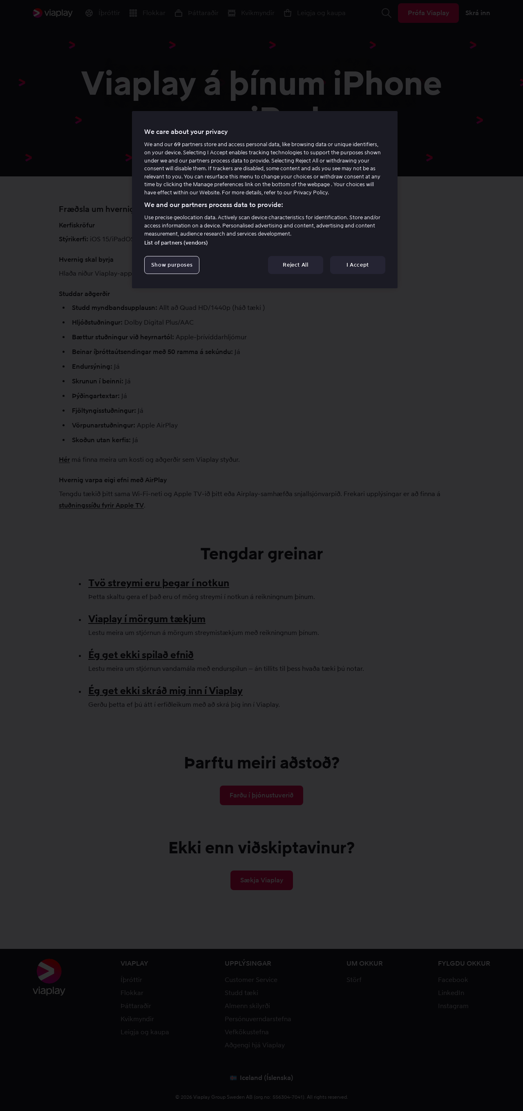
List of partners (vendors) (176, 243)
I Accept (357, 265)
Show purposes (171, 265)
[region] (265, 199)
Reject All (295, 265)
